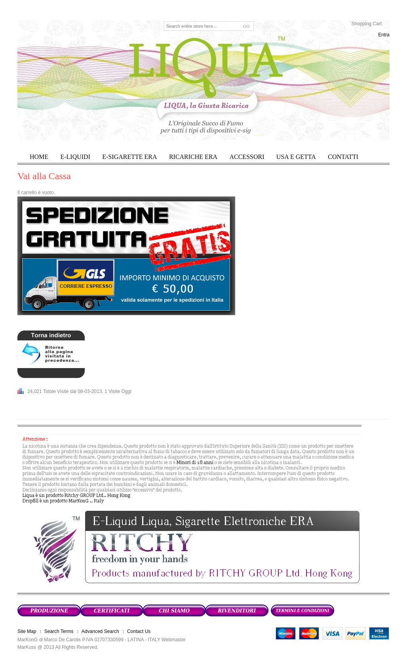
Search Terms (59, 631)
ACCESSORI (246, 156)
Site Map (26, 631)
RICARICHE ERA (193, 156)
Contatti (343, 156)
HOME (39, 156)
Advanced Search (100, 631)
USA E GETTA (296, 156)
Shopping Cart (366, 23)
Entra (384, 35)
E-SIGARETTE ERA (129, 156)
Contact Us (138, 631)
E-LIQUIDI (75, 156)
